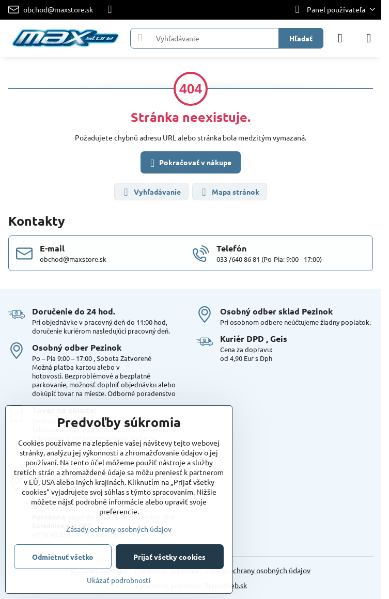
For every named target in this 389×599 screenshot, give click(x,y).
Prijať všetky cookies (169, 556)
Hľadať (301, 38)
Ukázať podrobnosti (119, 580)
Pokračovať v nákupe (189, 163)
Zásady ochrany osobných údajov (257, 570)
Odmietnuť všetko (63, 556)
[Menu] (368, 38)
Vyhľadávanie (151, 192)
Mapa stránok (229, 192)
